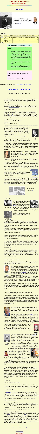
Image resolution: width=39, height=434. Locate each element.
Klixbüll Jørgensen (8, 392)
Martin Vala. (32, 314)
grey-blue (30, 84)
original (21, 84)
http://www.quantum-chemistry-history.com (19, 431)
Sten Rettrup (34, 335)
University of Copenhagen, (12, 114)
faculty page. (7, 275)
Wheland (8, 414)
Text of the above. (2, 42)
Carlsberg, (14, 205)
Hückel (25, 414)
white (18, 84)
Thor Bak (23, 152)
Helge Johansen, (23, 272)
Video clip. (2, 35)
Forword (25, 45)
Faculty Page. (19, 23)
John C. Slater (35, 177)
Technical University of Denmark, (14, 107)
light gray (25, 84)
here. (27, 78)
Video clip (2, 37)
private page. (35, 358)
